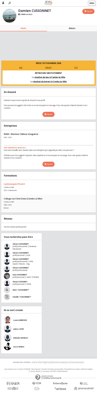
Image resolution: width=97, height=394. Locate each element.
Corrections (46, 371)
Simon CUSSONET (20, 281)
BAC (21, 67)
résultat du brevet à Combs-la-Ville (50, 81)
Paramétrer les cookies (72, 369)
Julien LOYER (18, 329)
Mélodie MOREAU (20, 338)
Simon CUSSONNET (21, 244)
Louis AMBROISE (20, 320)
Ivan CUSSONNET (20, 274)
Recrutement (36, 369)
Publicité (27, 369)
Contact (20, 369)
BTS (76, 67)
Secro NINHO (18, 347)
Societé (44, 369)
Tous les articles (35, 371)
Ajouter (90, 11)
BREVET (48, 67)
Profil (23, 28)
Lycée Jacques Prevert (14, 184)
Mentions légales (87, 369)
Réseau (72, 28)
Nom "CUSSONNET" (21, 290)
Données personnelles (55, 369)
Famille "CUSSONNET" (22, 297)
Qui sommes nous (10, 369)
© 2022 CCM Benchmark (59, 371)
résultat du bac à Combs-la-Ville (49, 77)
